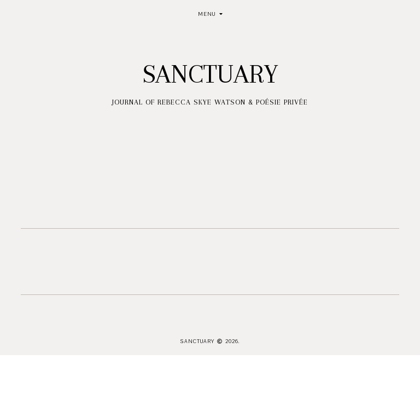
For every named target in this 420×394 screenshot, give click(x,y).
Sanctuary (210, 74)
